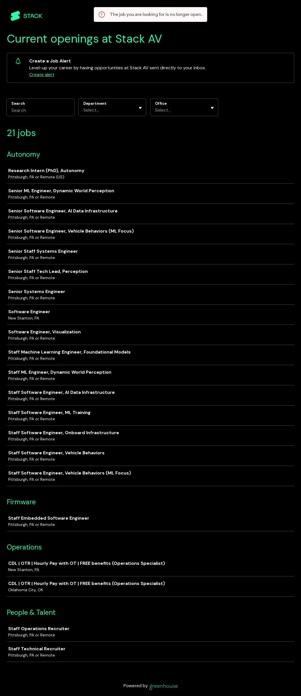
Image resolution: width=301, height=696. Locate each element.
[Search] (40, 111)
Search (18, 103)
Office (161, 103)
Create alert (41, 75)
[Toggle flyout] (140, 107)
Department (95, 103)
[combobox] (83, 110)
